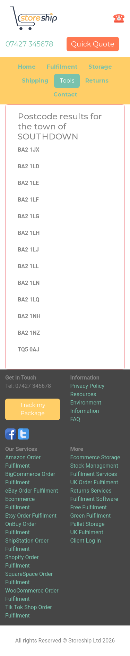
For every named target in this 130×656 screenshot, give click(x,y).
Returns (97, 80)
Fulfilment (62, 66)
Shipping (35, 80)
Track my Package (32, 409)
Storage (100, 66)
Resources (83, 394)
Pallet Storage (87, 524)
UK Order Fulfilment (94, 482)
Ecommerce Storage (95, 457)
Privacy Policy (87, 386)
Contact (65, 94)
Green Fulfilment (90, 515)
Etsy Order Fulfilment (31, 515)
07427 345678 (29, 44)
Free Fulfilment (88, 507)
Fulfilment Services (93, 474)
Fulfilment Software (94, 499)
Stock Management (94, 465)
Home (27, 66)
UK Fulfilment (86, 532)
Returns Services (91, 490)
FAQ (75, 419)
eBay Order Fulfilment (31, 490)
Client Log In (85, 540)
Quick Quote (92, 44)
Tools (67, 80)
